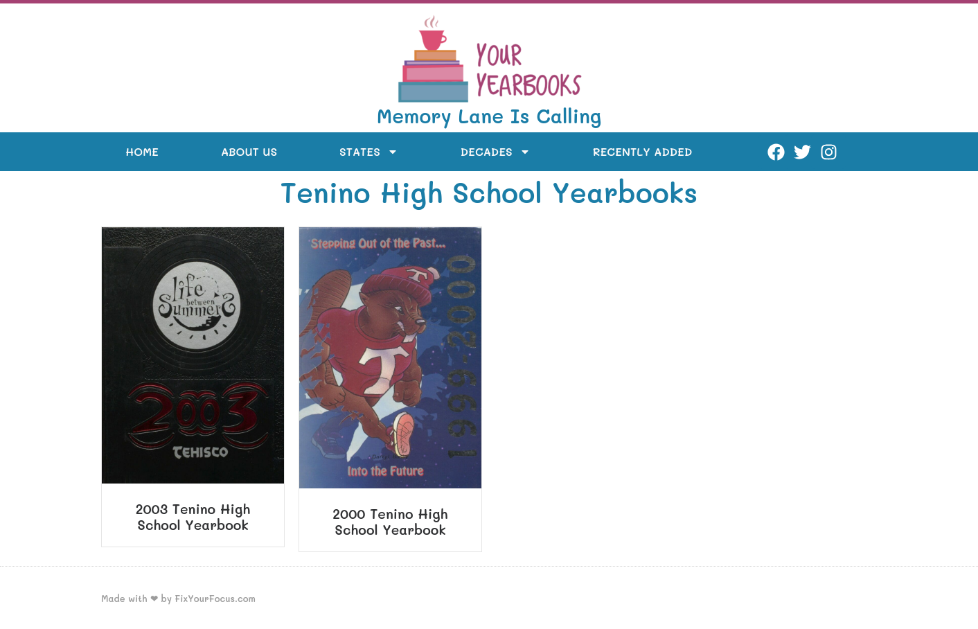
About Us (249, 151)
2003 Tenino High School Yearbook (193, 516)
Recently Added (643, 151)
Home (142, 151)
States (368, 151)
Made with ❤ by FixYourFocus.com (178, 598)
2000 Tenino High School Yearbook (389, 521)
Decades (496, 151)
